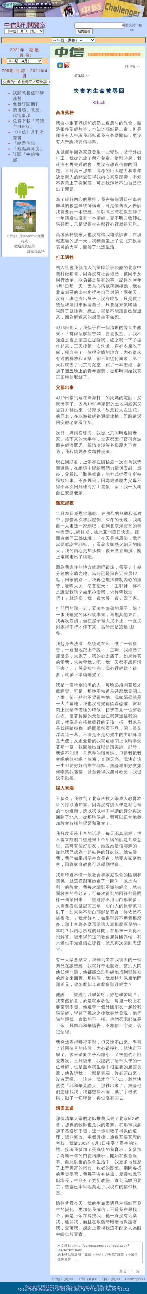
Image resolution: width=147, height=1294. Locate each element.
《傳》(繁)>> (87, 1279)
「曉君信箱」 (26, 143)
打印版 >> (132, 66)
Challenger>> (135, 1279)
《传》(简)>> (110, 1279)
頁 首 (123, 1271)
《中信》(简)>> (61, 1279)
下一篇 (135, 1271)
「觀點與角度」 (28, 148)
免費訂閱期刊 (26, 104)
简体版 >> (81, 76)
